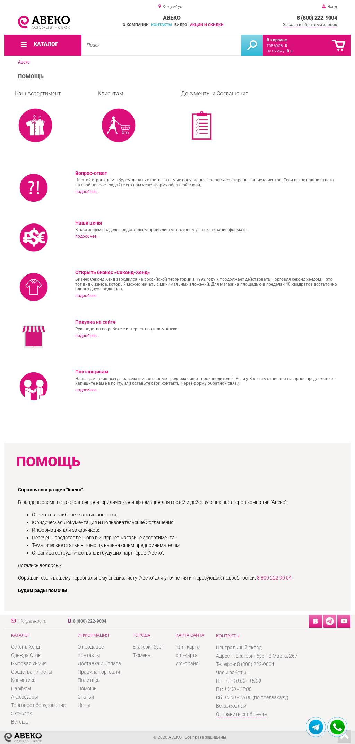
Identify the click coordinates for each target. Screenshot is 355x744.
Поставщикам (92, 371)
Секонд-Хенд (25, 647)
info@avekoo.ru (31, 621)
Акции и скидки (207, 25)
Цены (84, 705)
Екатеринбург (148, 647)
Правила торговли (99, 672)
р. (290, 51)
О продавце (91, 647)
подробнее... (87, 191)
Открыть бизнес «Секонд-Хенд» (112, 272)
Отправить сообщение (241, 714)
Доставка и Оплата (99, 663)
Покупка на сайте (95, 322)
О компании (136, 25)
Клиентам (118, 118)
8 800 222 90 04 (274, 578)
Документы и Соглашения (215, 118)
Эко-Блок (21, 713)
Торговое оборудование (38, 705)
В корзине (277, 39)
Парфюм (21, 688)
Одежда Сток (26, 655)
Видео (180, 25)
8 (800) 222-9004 (317, 18)
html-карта (188, 647)
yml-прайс (187, 663)
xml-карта (187, 655)
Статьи (86, 697)
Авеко (24, 62)
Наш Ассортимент (38, 118)
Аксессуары (24, 697)
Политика (89, 680)
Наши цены (88, 223)
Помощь (87, 688)
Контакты (161, 25)
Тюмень (141, 655)
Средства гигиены (31, 672)
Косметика (23, 680)
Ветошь (19, 722)
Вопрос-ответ (91, 173)
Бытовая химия (29, 663)
